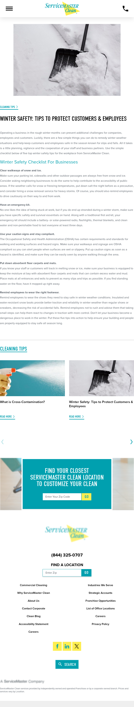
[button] (9, 9)
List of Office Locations (100, 608)
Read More (6, 416)
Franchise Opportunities (100, 601)
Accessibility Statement (33, 624)
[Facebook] (57, 646)
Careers (100, 616)
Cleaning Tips (7, 107)
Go (87, 496)
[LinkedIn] (67, 646)
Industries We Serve (100, 585)
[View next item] (131, 441)
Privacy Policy (100, 624)
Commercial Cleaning (33, 585)
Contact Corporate (33, 608)
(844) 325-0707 (67, 555)
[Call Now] (125, 9)
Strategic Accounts (100, 593)
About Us (33, 601)
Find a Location (67, 565)
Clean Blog (33, 616)
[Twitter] (76, 646)
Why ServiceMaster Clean (33, 593)
